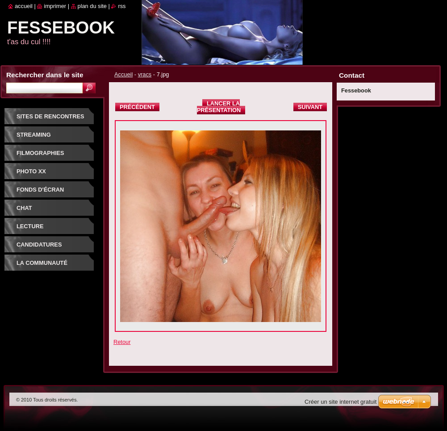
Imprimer (55, 6)
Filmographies (40, 153)
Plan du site (92, 6)
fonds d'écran (40, 189)
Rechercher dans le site (44, 75)
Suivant (310, 107)
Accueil (123, 74)
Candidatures (39, 244)
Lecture (30, 226)
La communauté (42, 262)
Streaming (34, 134)
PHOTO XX (31, 171)
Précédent (137, 107)
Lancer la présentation (219, 106)
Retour (121, 342)
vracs (145, 74)
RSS (121, 6)
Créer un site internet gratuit (340, 401)
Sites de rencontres (50, 116)
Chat (24, 208)
